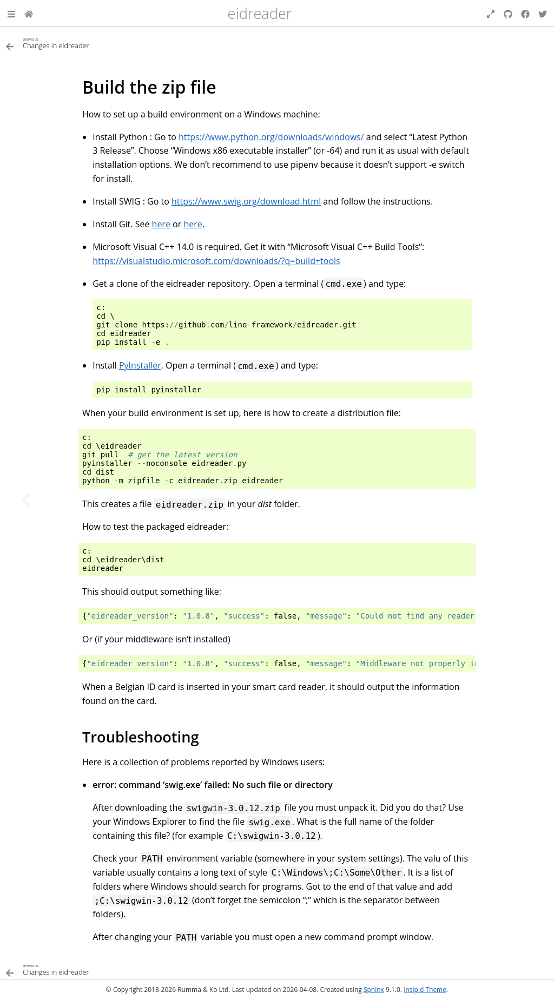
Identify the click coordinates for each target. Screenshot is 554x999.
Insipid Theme (425, 989)
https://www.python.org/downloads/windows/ (271, 137)
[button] (11, 13)
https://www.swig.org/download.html (246, 201)
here (161, 224)
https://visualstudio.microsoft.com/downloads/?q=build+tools (216, 261)
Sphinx (374, 989)
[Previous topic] (26, 499)
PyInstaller (140, 365)
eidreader (260, 13)
